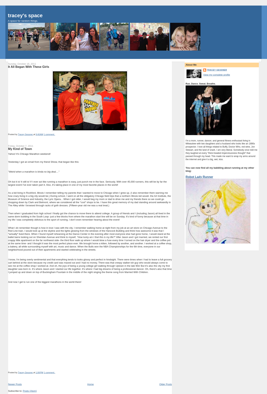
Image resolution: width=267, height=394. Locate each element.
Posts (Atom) (30, 391)
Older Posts (165, 384)
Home (90, 384)
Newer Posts (15, 384)
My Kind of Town (20, 148)
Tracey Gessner (217, 70)
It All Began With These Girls (28, 66)
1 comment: (49, 134)
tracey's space (25, 15)
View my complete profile (216, 74)
